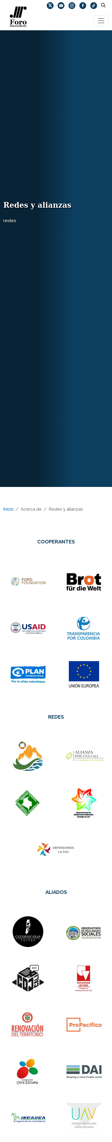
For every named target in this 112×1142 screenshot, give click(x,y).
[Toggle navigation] (101, 20)
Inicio (8, 509)
